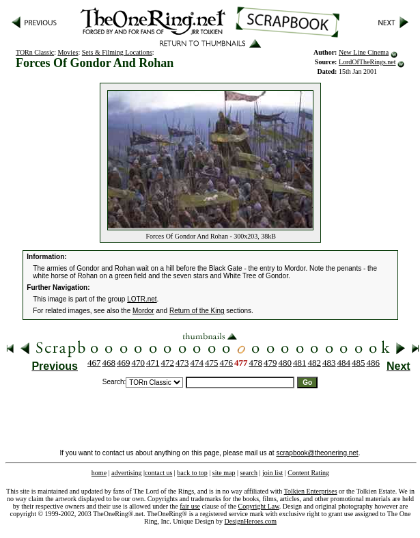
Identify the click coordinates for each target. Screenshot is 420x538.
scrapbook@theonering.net (317, 453)
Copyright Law (258, 506)
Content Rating (308, 472)
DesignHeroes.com (251, 521)
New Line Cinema (364, 52)
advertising (126, 472)
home (99, 472)
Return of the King (197, 310)
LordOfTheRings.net (367, 62)
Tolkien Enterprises (310, 491)
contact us (158, 472)
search (248, 472)
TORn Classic (35, 52)
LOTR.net (141, 299)
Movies (67, 52)
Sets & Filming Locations (117, 52)
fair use (190, 506)
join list (272, 472)
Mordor (143, 310)
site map (224, 472)
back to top (192, 472)
